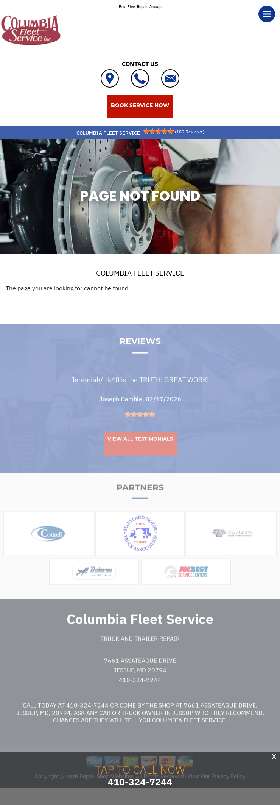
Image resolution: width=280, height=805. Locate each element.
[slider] (158, 131)
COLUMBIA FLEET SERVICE (140, 272)
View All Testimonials (140, 454)
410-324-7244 (140, 695)
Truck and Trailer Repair (140, 653)
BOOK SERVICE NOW (140, 105)
